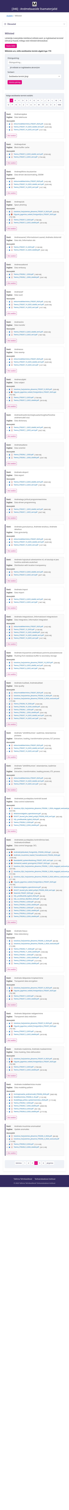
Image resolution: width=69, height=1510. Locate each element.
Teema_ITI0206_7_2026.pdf (21, 1103)
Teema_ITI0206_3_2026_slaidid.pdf (24, 825)
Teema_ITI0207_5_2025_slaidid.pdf (24, 223)
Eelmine (19, 1163)
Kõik (59, 105)
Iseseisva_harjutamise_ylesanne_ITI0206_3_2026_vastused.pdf (34, 698)
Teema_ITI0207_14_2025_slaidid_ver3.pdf (26, 127)
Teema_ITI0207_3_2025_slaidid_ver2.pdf (26, 154)
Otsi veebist (11, 136)
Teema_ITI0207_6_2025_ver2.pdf (23, 668)
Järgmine (50, 1163)
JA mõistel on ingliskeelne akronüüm (25, 67)
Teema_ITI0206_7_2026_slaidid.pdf (24, 1106)
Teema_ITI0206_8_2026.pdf (21, 1109)
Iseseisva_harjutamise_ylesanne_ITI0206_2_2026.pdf (30, 941)
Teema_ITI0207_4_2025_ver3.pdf (23, 335)
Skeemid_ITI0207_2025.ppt (21, 893)
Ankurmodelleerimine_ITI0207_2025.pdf (26, 124)
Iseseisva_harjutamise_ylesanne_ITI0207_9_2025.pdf (30, 211)
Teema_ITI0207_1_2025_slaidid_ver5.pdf (26, 427)
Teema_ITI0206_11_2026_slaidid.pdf (24, 952)
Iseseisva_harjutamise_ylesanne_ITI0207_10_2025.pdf (31, 662)
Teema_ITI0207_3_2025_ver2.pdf (23, 157)
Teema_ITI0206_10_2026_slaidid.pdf (24, 707)
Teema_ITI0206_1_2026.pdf (21, 274)
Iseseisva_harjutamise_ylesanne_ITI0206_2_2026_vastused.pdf (34, 943)
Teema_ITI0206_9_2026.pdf (21, 960)
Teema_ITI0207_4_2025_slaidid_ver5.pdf (26, 332)
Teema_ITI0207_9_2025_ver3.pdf (23, 575)
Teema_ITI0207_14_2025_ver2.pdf (23, 130)
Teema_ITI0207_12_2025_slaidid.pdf (24, 250)
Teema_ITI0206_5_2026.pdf (21, 908)
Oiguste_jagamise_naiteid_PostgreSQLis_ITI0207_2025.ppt (32, 214)
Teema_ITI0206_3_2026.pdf (21, 822)
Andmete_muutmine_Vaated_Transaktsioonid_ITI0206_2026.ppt (34, 855)
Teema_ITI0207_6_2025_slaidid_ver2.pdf (26, 665)
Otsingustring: (13, 58)
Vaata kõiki (10, 46)
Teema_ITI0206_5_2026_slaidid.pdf (24, 910)
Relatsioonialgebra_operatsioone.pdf (25, 814)
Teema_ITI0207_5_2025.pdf (21, 220)
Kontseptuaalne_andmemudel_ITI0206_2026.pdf (29, 1094)
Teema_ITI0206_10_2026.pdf (21, 704)
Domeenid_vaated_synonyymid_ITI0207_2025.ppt (29, 863)
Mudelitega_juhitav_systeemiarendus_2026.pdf (28, 1100)
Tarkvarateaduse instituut (45, 1179)
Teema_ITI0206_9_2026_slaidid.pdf (24, 963)
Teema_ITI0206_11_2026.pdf (21, 949)
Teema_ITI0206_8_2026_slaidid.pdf (24, 1111)
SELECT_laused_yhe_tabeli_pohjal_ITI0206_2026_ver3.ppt (32, 816)
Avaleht (10, 16)
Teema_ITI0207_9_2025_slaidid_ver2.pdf (26, 572)
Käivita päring (14, 82)
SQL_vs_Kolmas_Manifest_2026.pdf (24, 899)
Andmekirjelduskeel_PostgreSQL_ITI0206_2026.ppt (30, 852)
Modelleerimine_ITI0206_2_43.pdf (23, 1097)
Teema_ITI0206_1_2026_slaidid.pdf (24, 277)
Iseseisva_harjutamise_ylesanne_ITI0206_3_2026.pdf (30, 696)
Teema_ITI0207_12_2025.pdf (21, 247)
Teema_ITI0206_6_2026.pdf (21, 913)
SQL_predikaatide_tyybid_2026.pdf (24, 819)
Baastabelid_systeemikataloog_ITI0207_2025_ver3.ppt (31, 860)
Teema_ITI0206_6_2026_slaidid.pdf (24, 916)
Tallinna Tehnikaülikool (23, 1179)
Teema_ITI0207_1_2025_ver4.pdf (23, 430)
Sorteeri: (11, 72)
